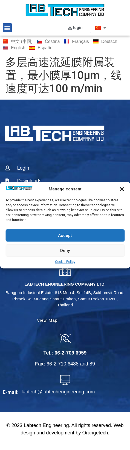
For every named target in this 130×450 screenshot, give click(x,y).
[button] (122, 189)
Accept (65, 235)
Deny (65, 250)
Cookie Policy (65, 262)
